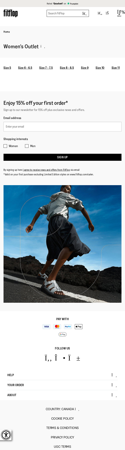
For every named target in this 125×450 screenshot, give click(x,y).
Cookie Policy (62, 419)
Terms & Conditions (62, 428)
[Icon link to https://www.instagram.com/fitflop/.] (60, 358)
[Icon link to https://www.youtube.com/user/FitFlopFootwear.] (74, 358)
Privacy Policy (62, 437)
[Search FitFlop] (68, 13)
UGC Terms (62, 447)
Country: (62, 409)
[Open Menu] (119, 13)
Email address (12, 118)
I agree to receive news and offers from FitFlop (46, 169)
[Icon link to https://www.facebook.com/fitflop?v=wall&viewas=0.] (48, 358)
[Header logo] (11, 13)
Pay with (62, 319)
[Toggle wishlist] (100, 13)
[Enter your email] (62, 126)
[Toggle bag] (109, 13)
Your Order (62, 385)
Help (62, 375)
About (62, 395)
